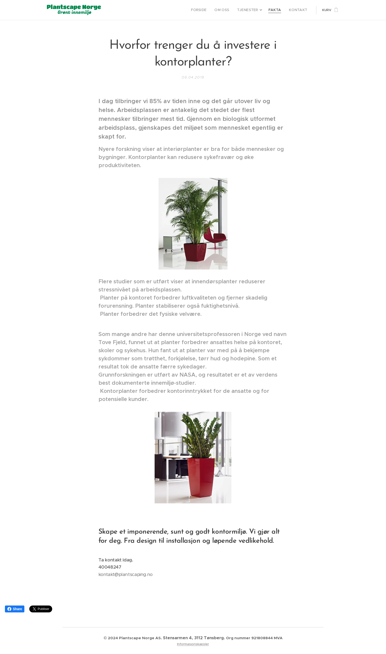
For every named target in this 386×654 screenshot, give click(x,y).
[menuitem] (207, 10)
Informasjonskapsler (193, 644)
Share (14, 609)
